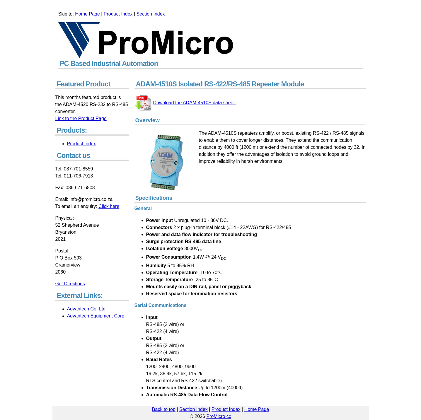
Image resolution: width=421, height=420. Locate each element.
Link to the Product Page (81, 118)
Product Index (118, 13)
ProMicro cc (218, 416)
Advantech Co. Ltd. (87, 308)
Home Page (87, 13)
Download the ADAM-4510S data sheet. (185, 102)
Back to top (163, 409)
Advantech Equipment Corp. (96, 315)
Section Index (151, 13)
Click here (108, 206)
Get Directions (70, 283)
